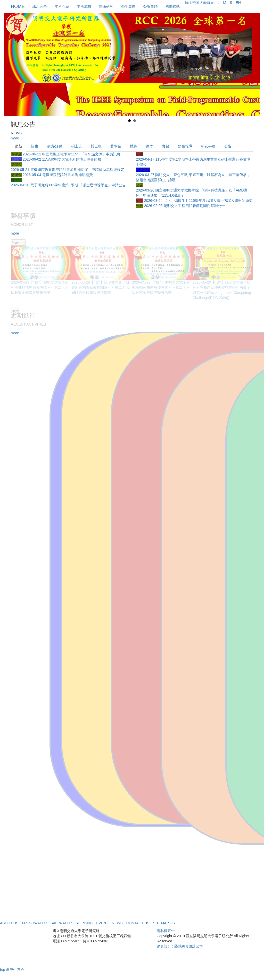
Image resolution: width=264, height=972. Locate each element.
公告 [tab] (228, 146)
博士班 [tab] (96, 146)
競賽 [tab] (133, 146)
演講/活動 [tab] (54, 146)
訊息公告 (39, 6)
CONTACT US (138, 923)
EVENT (102, 923)
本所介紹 (62, 6)
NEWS (117, 923)
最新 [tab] (18, 146)
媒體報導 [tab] (185, 146)
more (15, 138)
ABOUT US (9, 923)
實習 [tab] (165, 146)
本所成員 (84, 6)
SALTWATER (61, 923)
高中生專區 (15, 969)
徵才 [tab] (149, 146)
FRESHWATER (34, 923)
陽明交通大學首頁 (199, 3)
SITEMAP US (164, 923)
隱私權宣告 (166, 931)
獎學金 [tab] (115, 146)
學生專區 (128, 6)
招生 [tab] (34, 146)
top (2, 969)
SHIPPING (84, 923)
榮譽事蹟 (150, 6)
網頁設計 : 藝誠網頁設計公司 (180, 946)
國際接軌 (173, 6)
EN (238, 3)
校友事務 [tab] (208, 146)
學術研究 (106, 6)
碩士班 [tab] (76, 146)
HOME (18, 6)
